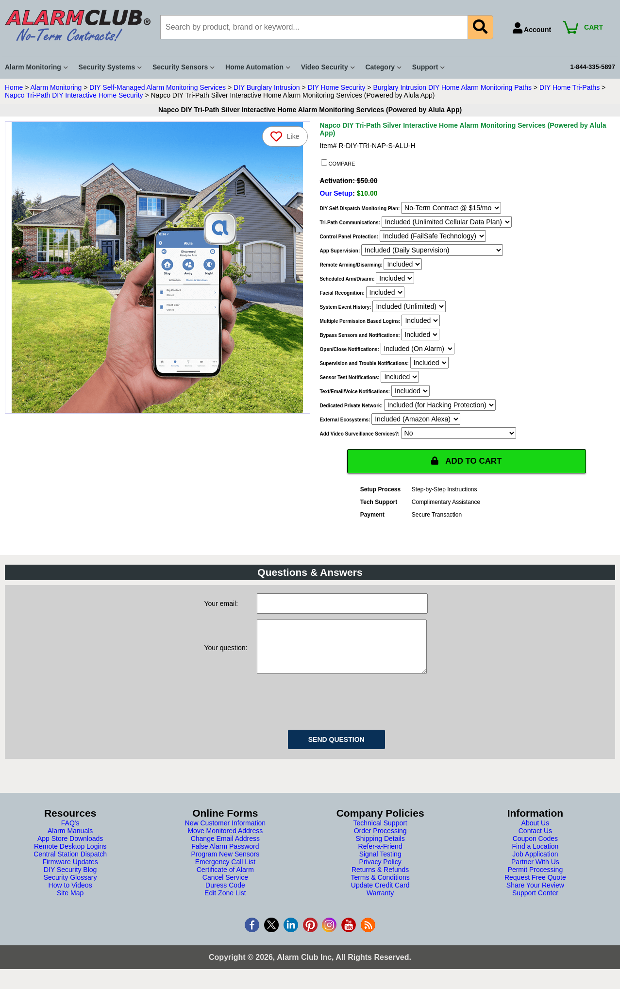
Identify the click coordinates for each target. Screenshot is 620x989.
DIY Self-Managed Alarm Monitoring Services (157, 87)
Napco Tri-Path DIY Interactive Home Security (74, 95)
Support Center (535, 903)
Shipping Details (380, 849)
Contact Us (535, 841)
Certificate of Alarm (225, 880)
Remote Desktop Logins (70, 856)
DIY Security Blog (70, 880)
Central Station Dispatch (70, 864)
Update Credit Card (380, 895)
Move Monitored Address (225, 841)
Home (14, 87)
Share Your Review (535, 895)
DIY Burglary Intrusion (267, 87)
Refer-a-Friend (380, 856)
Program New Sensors (225, 864)
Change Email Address (225, 849)
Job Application (535, 864)
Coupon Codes (535, 849)
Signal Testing (380, 864)
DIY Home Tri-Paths (569, 87)
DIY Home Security (337, 87)
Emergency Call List (225, 872)
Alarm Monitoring (56, 87)
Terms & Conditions (380, 887)
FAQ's (70, 833)
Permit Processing (535, 880)
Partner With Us (535, 872)
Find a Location (535, 856)
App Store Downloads (70, 849)
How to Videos (70, 895)
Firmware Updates (70, 872)
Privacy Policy (380, 872)
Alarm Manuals (70, 841)
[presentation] (330, 710)
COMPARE (338, 163)
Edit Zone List (225, 903)
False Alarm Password (225, 856)
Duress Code (225, 895)
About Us (535, 833)
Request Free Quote (535, 887)
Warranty (380, 903)
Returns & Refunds (380, 880)
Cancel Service (225, 887)
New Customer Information (225, 833)
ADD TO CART (466, 461)
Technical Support (380, 833)
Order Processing (380, 841)
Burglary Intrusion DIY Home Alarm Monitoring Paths (452, 87)
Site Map (70, 903)
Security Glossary (70, 887)
